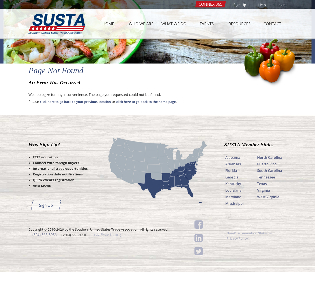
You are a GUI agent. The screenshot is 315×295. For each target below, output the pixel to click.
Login (280, 4)
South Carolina (269, 193)
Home (108, 23)
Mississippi (234, 226)
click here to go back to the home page (155, 124)
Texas (262, 206)
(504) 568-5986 (44, 257)
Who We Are (141, 23)
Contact (272, 23)
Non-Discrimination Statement (252, 256)
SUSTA (55, 23)
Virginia (263, 213)
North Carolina (269, 180)
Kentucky (233, 206)
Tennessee (266, 200)
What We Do (173, 23)
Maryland (233, 219)
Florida (231, 193)
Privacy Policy (237, 262)
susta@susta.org (105, 257)
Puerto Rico (267, 187)
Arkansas (233, 187)
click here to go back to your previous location (78, 124)
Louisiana (233, 213)
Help (262, 4)
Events (207, 23)
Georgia (231, 200)
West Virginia (268, 219)
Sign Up (240, 4)
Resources (239, 23)
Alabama (232, 180)
